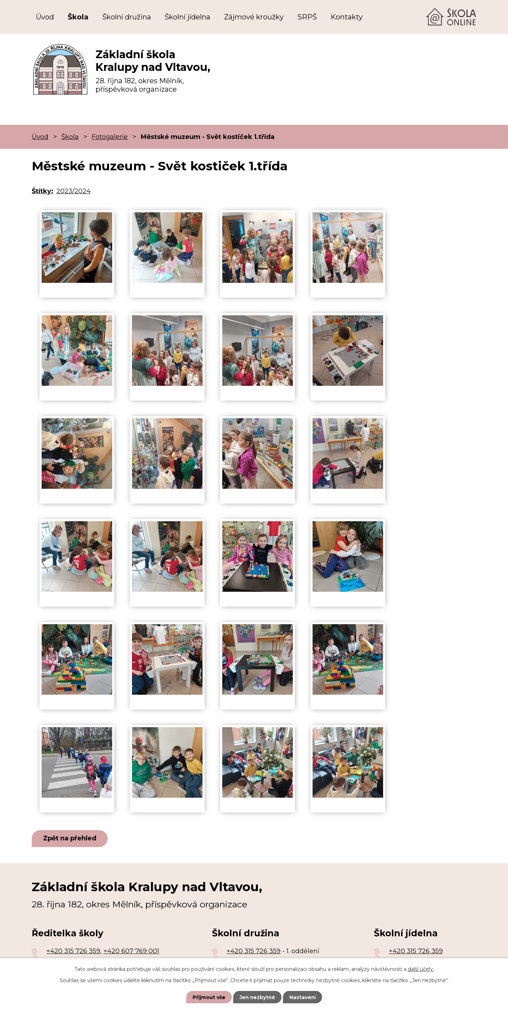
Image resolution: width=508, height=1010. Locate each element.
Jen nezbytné (257, 997)
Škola (78, 17)
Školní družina (126, 17)
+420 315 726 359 (73, 951)
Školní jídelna (187, 17)
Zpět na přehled (71, 838)
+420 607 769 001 (131, 951)
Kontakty (347, 17)
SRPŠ (307, 17)
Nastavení (303, 997)
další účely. (421, 969)
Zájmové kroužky (254, 17)
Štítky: (42, 191)
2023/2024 (73, 191)
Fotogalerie (110, 137)
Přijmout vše (208, 997)
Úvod (45, 17)
